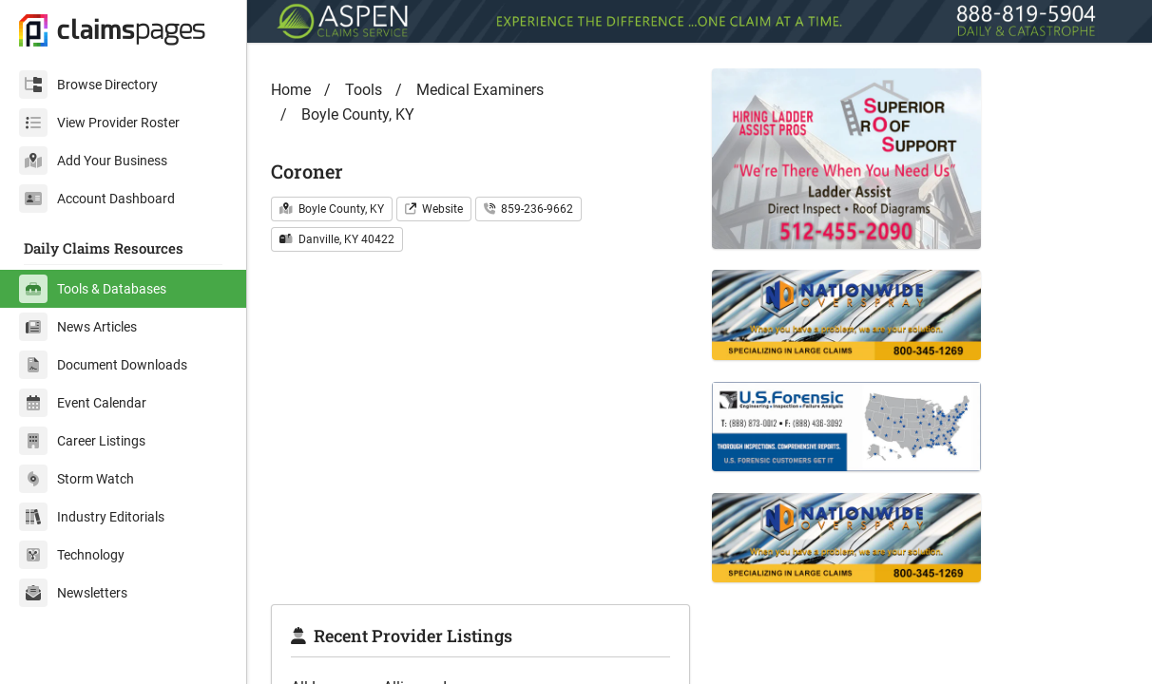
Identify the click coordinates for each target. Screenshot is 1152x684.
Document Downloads (103, 365)
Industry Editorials (91, 517)
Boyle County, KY (357, 114)
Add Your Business (93, 160)
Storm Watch (76, 479)
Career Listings (82, 441)
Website (434, 209)
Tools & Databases (92, 289)
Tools (363, 90)
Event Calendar (82, 403)
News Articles (78, 327)
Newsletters (73, 593)
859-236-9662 (528, 209)
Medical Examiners (480, 90)
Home (291, 90)
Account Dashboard (97, 198)
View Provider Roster (99, 122)
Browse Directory (88, 84)
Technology (72, 555)
